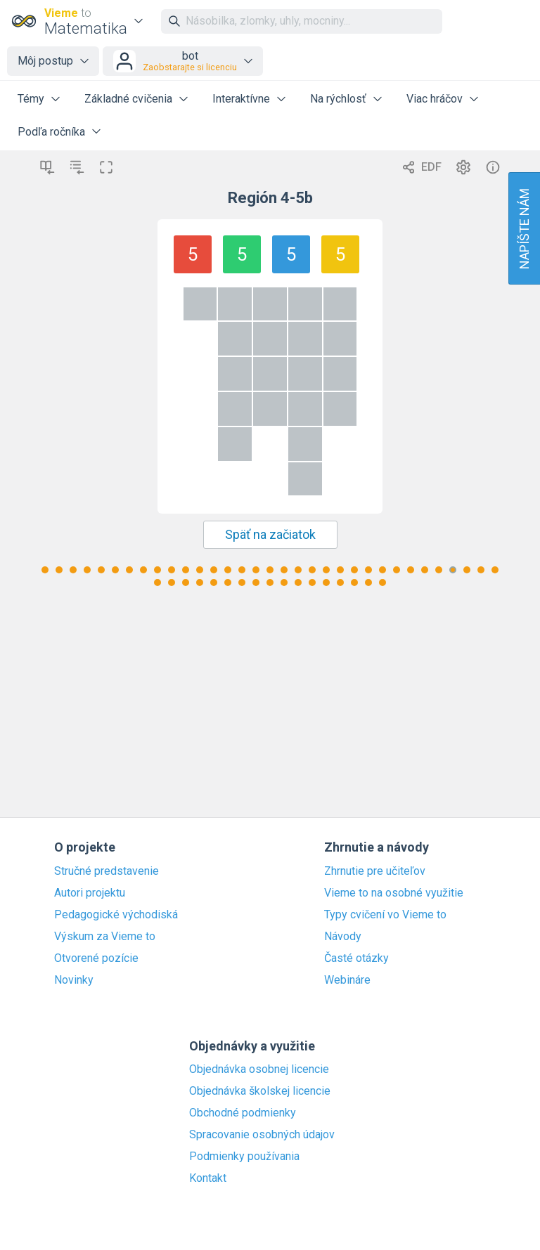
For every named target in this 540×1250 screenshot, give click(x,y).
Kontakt (207, 1178)
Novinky (74, 980)
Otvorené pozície (96, 958)
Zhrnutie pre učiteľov (374, 871)
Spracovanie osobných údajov (262, 1134)
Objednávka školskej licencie (259, 1091)
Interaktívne (241, 98)
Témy (31, 98)
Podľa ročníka (51, 131)
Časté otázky (356, 958)
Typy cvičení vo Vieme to (385, 915)
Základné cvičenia (128, 98)
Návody (342, 936)
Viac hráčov (434, 98)
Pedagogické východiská (116, 915)
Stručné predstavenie (106, 871)
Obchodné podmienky (242, 1113)
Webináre (347, 980)
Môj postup (45, 60)
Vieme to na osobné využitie (393, 893)
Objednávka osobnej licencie (259, 1069)
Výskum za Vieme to (104, 936)
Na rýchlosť (338, 98)
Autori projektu (89, 893)
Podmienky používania (244, 1156)
